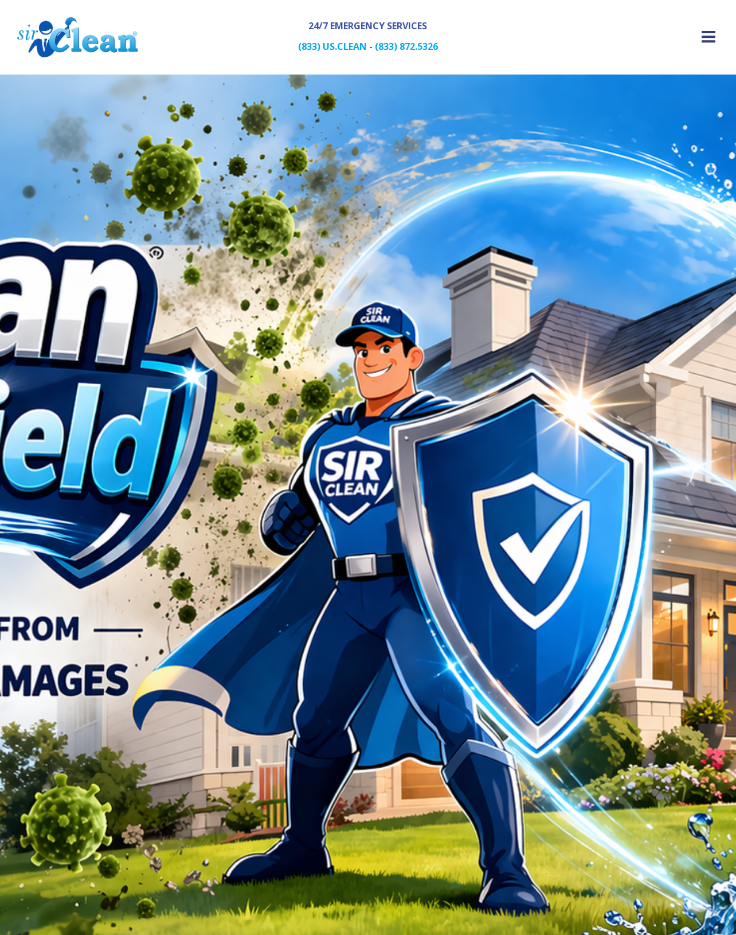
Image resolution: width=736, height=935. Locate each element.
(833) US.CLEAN (332, 46)
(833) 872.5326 (406, 46)
